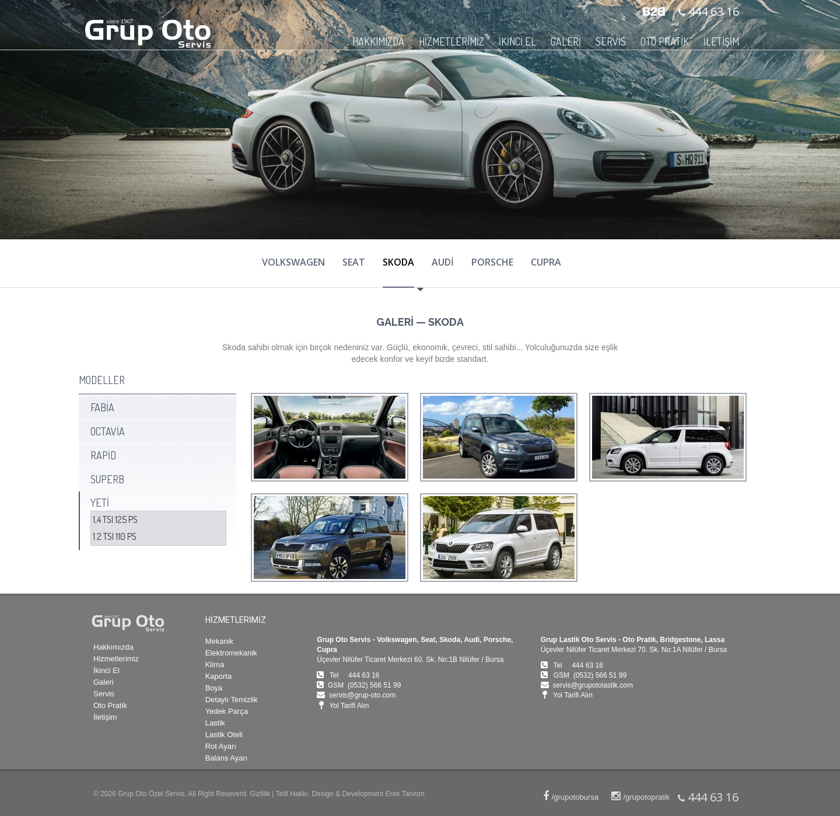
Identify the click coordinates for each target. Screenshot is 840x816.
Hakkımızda (113, 647)
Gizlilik (260, 794)
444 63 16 (712, 11)
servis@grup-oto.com (362, 695)
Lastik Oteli (224, 734)
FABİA (102, 407)
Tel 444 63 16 (354, 675)
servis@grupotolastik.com (592, 685)
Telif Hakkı (292, 794)
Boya (214, 688)
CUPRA (546, 262)
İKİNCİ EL (517, 41)
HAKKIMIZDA (378, 41)
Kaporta (218, 676)
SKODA (398, 262)
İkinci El (106, 670)
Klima (215, 664)
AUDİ (443, 262)
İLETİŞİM (721, 41)
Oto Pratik (110, 705)
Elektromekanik (231, 652)
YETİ (99, 502)
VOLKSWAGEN (293, 262)
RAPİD (103, 455)
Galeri (103, 682)
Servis (103, 693)
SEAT (353, 262)
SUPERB (107, 479)
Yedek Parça (226, 711)
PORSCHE (492, 262)
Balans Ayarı (226, 758)
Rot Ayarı (220, 746)
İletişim (105, 717)
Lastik (215, 723)
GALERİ (566, 41)
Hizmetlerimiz (116, 658)
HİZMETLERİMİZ (451, 41)
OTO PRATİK (664, 41)
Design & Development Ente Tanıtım (368, 794)
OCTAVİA (107, 431)
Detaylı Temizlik (231, 699)
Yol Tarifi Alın (349, 706)
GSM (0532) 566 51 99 (364, 685)
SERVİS (611, 41)
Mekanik (219, 641)
